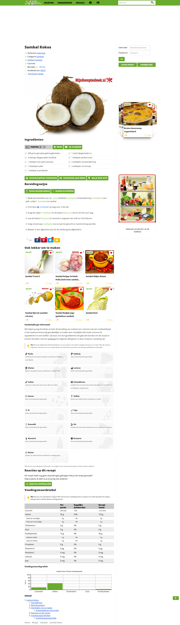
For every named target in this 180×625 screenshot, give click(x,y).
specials (80, 3)
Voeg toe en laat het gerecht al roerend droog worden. (62, 224)
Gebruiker (123, 47)
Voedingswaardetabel (40, 615)
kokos (64, 212)
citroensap (43, 224)
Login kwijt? (127, 64)
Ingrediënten (36, 602)
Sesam (29, 396)
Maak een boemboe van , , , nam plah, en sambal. (66, 200)
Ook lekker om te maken (41, 608)
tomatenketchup (89, 198)
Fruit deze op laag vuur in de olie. (48, 207)
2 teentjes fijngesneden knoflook (42, 157)
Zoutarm (76, 438)
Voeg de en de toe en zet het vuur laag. (61, 212)
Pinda (29, 354)
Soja (74, 410)
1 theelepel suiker (35, 166)
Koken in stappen (63, 191)
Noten (29, 452)
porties (32, 63)
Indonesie (41, 53)
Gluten (29, 368)
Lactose (76, 368)
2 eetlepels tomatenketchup (84, 162)
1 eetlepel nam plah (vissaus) (40, 162)
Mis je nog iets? (97, 178)
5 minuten (43, 207)
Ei (27, 410)
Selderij (75, 354)
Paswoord (123, 52)
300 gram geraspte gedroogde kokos (44, 153)
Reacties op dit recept (40, 613)
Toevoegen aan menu (72, 178)
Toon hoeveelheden (38, 191)
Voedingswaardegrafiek (46, 618)
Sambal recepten (34, 60)
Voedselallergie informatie (47, 610)
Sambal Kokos (32, 600)
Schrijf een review (35, 74)
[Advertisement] (90, 24)
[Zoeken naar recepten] (137, 2)
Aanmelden (146, 64)
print (57, 147)
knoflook (66, 198)
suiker (39, 201)
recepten (49, 3)
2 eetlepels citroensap (81, 166)
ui (53, 198)
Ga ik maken (73, 147)
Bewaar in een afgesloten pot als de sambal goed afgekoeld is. (55, 229)
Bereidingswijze (38, 605)
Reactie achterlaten (38, 484)
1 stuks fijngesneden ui (82, 153)
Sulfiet (75, 396)
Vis (73, 424)
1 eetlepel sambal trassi (82, 157)
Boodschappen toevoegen (41, 178)
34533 (43, 70)
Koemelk (30, 424)
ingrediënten (65, 3)
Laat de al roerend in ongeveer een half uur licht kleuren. (60, 218)
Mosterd (30, 438)
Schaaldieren (78, 382)
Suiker (29, 382)
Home (27, 622)
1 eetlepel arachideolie (38, 170)
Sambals (40, 56)
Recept (35, 622)
